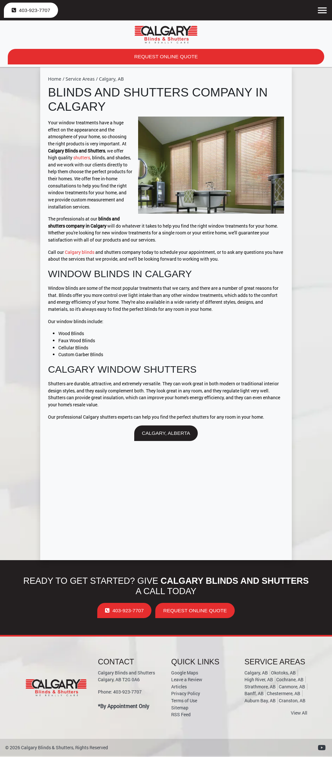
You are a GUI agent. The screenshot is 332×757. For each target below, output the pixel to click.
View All (299, 714)
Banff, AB (254, 694)
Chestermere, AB (283, 694)
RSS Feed (181, 715)
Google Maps (184, 674)
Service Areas (80, 79)
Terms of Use (184, 701)
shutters (81, 158)
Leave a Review (186, 680)
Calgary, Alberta (166, 433)
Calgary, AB (111, 79)
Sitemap (179, 709)
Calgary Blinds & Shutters (47, 748)
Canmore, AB (292, 687)
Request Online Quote (166, 57)
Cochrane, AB (289, 680)
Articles (179, 687)
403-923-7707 (31, 10)
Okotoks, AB (283, 674)
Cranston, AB (292, 701)
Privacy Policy (185, 694)
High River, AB (258, 680)
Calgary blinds (79, 252)
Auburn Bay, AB (260, 701)
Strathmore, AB (260, 687)
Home (54, 79)
